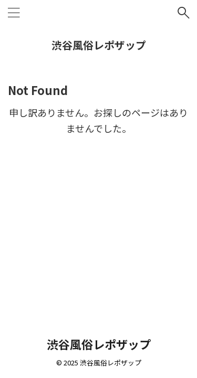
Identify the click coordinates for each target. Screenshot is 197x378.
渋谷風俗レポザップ (98, 44)
